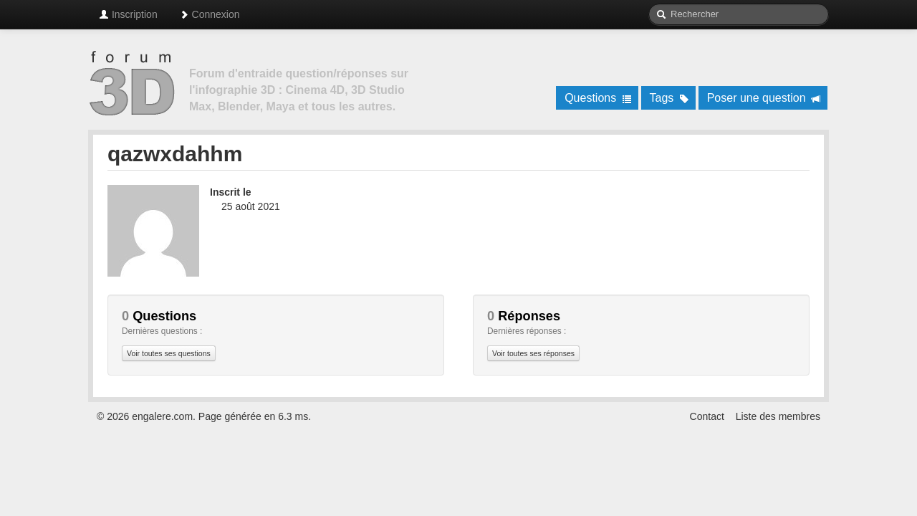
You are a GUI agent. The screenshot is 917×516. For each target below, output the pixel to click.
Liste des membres (778, 416)
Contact (707, 416)
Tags (669, 98)
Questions (598, 98)
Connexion (209, 14)
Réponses (523, 316)
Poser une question (764, 98)
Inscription (128, 14)
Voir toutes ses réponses (533, 353)
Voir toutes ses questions (169, 353)
